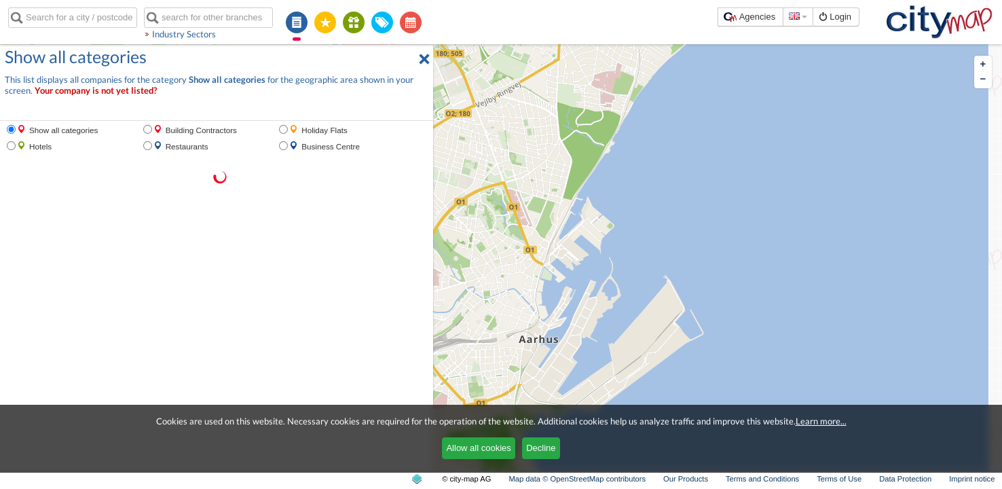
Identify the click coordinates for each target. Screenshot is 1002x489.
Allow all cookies (478, 448)
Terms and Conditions (762, 479)
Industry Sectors (184, 34)
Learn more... (821, 421)
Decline (540, 448)
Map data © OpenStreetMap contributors (577, 479)
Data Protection (905, 479)
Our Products (685, 479)
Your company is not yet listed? (96, 91)
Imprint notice (972, 479)
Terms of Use (839, 479)
